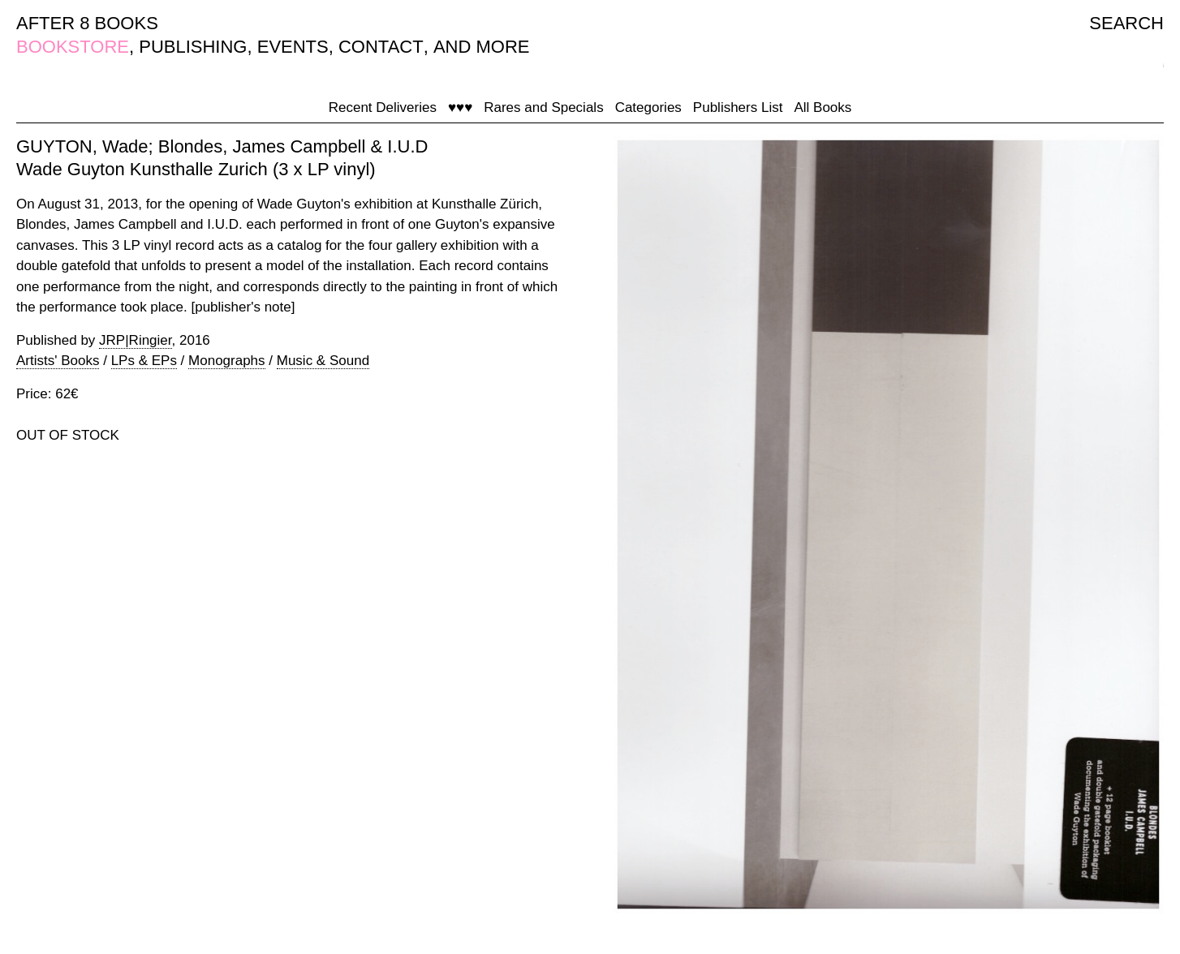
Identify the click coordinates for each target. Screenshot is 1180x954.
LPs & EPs (144, 360)
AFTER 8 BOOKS (87, 23)
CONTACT (381, 47)
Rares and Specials (543, 107)
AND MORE (481, 47)
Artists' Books (57, 360)
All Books (822, 107)
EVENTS (293, 47)
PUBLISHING (193, 47)
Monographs (226, 360)
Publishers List (738, 107)
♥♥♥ (460, 107)
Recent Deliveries (383, 107)
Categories (648, 107)
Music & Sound (323, 360)
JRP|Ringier (135, 340)
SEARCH (1126, 23)
